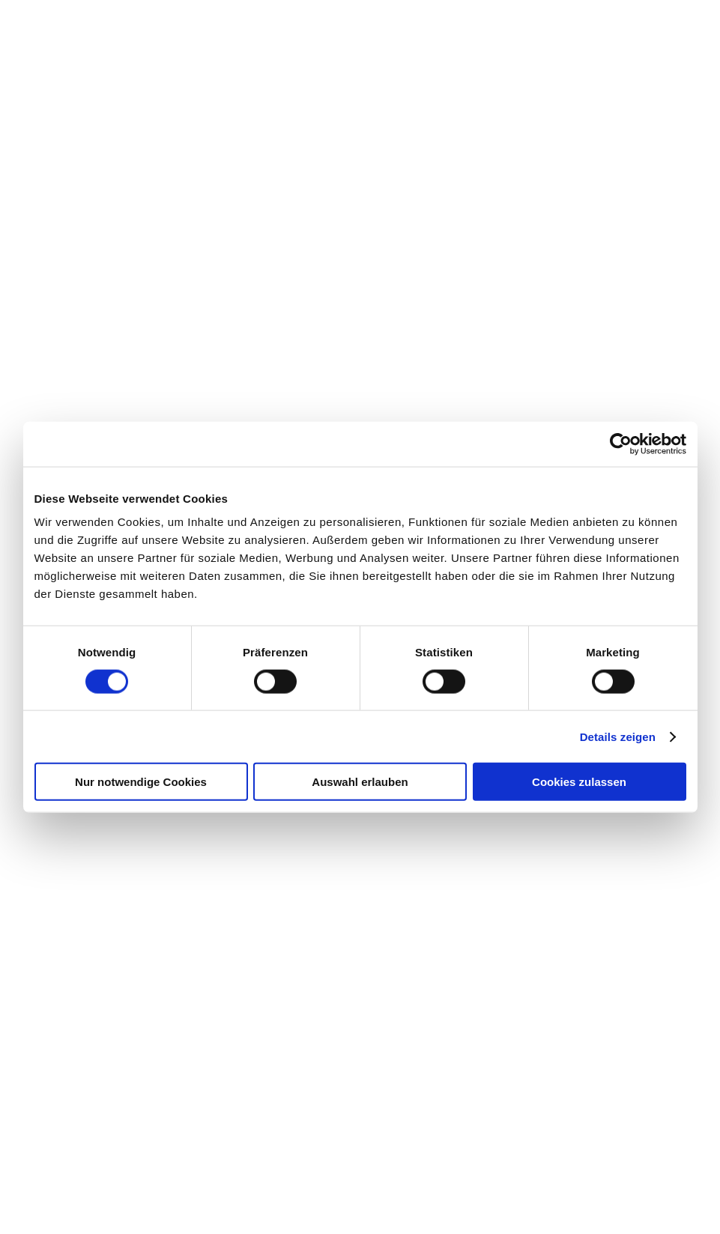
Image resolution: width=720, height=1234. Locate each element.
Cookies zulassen (579, 781)
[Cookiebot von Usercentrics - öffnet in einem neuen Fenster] (620, 443)
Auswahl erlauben (360, 781)
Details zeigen (618, 736)
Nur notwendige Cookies (141, 781)
